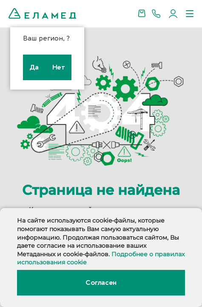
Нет (58, 67)
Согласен (100, 283)
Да (34, 67)
